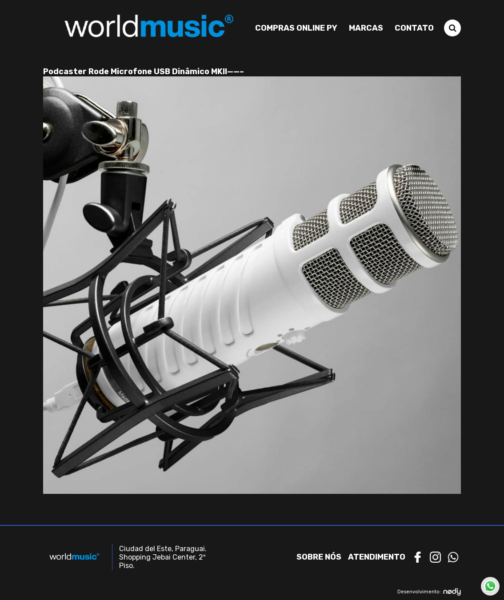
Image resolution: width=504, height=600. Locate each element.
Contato (414, 28)
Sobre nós (318, 557)
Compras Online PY (296, 28)
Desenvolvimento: (429, 592)
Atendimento (376, 557)
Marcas (366, 28)
